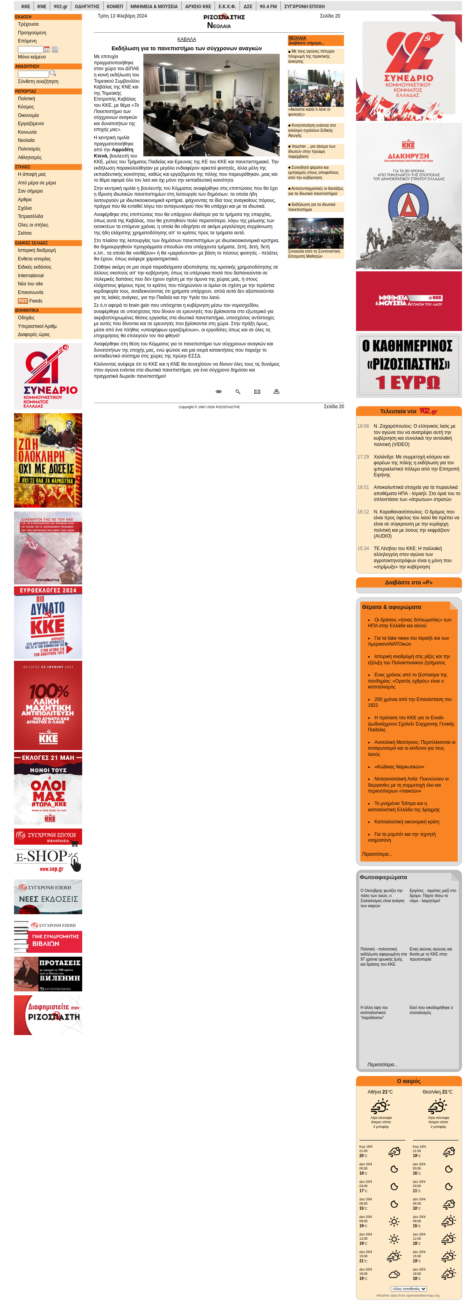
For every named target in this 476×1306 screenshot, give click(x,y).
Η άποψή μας (32, 174)
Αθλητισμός (30, 157)
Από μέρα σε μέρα (37, 183)
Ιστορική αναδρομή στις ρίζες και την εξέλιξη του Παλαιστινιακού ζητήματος (409, 659)
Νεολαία (26, 140)
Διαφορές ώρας (34, 334)
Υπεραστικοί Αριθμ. (38, 326)
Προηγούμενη (32, 32)
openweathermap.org (422, 1295)
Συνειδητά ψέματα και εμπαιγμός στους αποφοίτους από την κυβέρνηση (313, 172)
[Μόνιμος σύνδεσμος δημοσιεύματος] (221, 392)
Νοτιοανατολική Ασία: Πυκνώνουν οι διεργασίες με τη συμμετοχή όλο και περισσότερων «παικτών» (408, 785)
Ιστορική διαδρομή (37, 250)
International (31, 275)
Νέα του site (30, 284)
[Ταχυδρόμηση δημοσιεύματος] (256, 392)
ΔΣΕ (247, 6)
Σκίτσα (25, 233)
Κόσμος (26, 107)
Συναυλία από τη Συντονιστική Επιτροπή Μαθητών (316, 238)
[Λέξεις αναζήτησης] (33, 74)
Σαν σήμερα (30, 191)
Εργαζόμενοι (31, 123)
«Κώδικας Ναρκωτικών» (400, 767)
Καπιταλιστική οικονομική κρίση (407, 822)
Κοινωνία (27, 132)
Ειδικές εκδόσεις (34, 267)
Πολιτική (26, 98)
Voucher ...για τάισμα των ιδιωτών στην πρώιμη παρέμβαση (311, 151)
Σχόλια (25, 208)
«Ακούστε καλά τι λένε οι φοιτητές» (316, 93)
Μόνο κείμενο (32, 57)
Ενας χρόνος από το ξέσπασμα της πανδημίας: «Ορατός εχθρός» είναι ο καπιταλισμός (407, 681)
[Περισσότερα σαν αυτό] (237, 392)
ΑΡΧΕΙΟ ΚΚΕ (198, 6)
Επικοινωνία (30, 292)
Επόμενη (27, 41)
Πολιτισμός (29, 149)
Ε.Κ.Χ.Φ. (227, 6)
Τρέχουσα (28, 24)
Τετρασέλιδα (30, 216)
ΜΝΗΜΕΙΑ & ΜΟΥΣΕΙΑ (154, 6)
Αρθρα (25, 199)
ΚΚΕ (25, 6)
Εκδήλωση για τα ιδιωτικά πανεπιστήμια (311, 207)
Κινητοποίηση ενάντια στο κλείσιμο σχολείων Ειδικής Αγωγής (312, 130)
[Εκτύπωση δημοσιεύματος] (273, 392)
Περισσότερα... (377, 854)
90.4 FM (268, 6)
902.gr (60, 6)
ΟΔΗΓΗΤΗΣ (87, 6)
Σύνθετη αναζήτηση (38, 81)
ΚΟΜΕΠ (115, 6)
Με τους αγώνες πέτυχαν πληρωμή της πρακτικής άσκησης (311, 56)
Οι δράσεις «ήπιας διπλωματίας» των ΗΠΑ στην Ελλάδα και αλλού (409, 623)
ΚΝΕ (41, 6)
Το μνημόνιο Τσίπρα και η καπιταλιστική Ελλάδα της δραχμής (404, 806)
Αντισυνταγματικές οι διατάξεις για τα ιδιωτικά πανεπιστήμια (316, 191)
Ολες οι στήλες (33, 225)
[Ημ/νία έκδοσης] (31, 49)
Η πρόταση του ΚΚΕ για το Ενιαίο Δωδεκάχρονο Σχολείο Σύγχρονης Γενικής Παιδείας (411, 724)
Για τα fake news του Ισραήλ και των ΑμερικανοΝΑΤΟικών (409, 641)
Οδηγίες (26, 317)
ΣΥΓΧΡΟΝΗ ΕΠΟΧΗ (304, 6)
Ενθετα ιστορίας (34, 259)
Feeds (30, 301)
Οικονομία (28, 115)
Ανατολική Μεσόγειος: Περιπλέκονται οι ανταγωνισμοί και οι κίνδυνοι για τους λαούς (412, 748)
